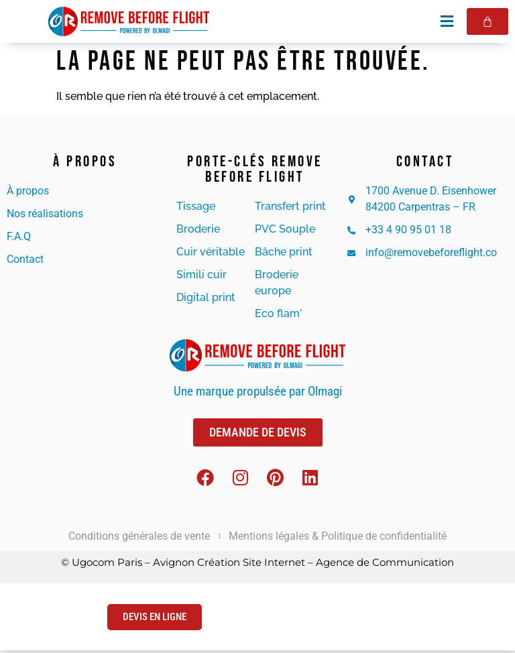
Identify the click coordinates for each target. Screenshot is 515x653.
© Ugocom (88, 564)
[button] (446, 21)
